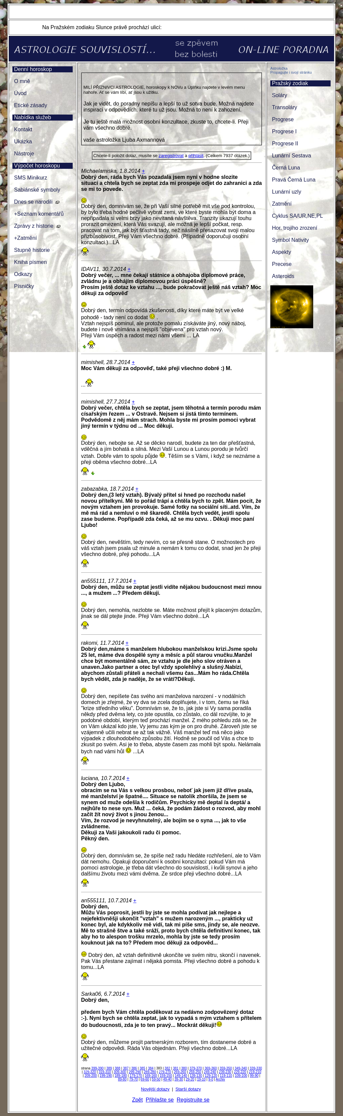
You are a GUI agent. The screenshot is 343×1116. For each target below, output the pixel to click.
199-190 (105, 1075)
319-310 (104, 1072)
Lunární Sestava (291, 155)
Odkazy (23, 274)
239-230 (225, 1072)
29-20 (190, 1079)
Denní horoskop (33, 69)
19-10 (201, 1079)
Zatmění (282, 204)
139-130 (196, 1075)
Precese (282, 264)
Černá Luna (286, 167)
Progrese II (285, 143)
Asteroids (283, 276)
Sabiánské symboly (37, 190)
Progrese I (284, 131)
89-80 (122, 1079)
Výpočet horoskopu (37, 165)
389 (109, 1068)
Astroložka (278, 68)
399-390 (97, 1068)
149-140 (181, 1075)
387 (126, 1068)
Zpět (137, 1100)
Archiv (220, 1079)
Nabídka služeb (32, 117)
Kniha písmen (30, 262)
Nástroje (24, 153)
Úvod (20, 93)
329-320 (90, 1072)
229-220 (240, 1072)
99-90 (254, 1075)
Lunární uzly (286, 192)
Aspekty (281, 252)
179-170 (136, 1075)
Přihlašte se (160, 1100)
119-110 (226, 1075)
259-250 (195, 1072)
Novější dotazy (155, 1089)
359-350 (226, 1068)
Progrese (283, 119)
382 (167, 1068)
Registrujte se (193, 1100)
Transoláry (284, 107)
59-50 (156, 1079)
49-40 (167, 1079)
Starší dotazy (188, 1089)
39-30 (179, 1079)
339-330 (256, 1068)
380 (184, 1068)
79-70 (133, 1079)
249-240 (210, 1072)
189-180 (121, 1075)
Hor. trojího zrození (294, 228)
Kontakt (23, 129)
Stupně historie (32, 250)
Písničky (24, 286)
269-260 (180, 1072)
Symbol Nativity (290, 240)
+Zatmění (25, 238)
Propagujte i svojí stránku (291, 72)
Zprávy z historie (33, 226)
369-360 (211, 1068)
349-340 (240, 1068)
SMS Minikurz (30, 178)
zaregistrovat (171, 155)
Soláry (279, 95)
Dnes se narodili (33, 202)
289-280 (150, 1072)
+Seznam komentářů (39, 214)
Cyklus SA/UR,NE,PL (297, 216)
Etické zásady (30, 105)
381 (176, 1068)
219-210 (255, 1072)
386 (134, 1068)
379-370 (196, 1068)
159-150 (166, 1075)
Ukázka (23, 141)
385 (142, 1068)
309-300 (120, 1072)
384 (151, 1068)
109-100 (241, 1075)
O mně (22, 81)
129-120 (211, 1075)
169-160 (151, 1075)
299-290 (135, 1072)
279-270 (165, 1072)
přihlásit (196, 155)
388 (117, 1068)
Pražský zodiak (290, 83)
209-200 (90, 1075)
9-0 (210, 1079)
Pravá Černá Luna (294, 180)
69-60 (145, 1079)
